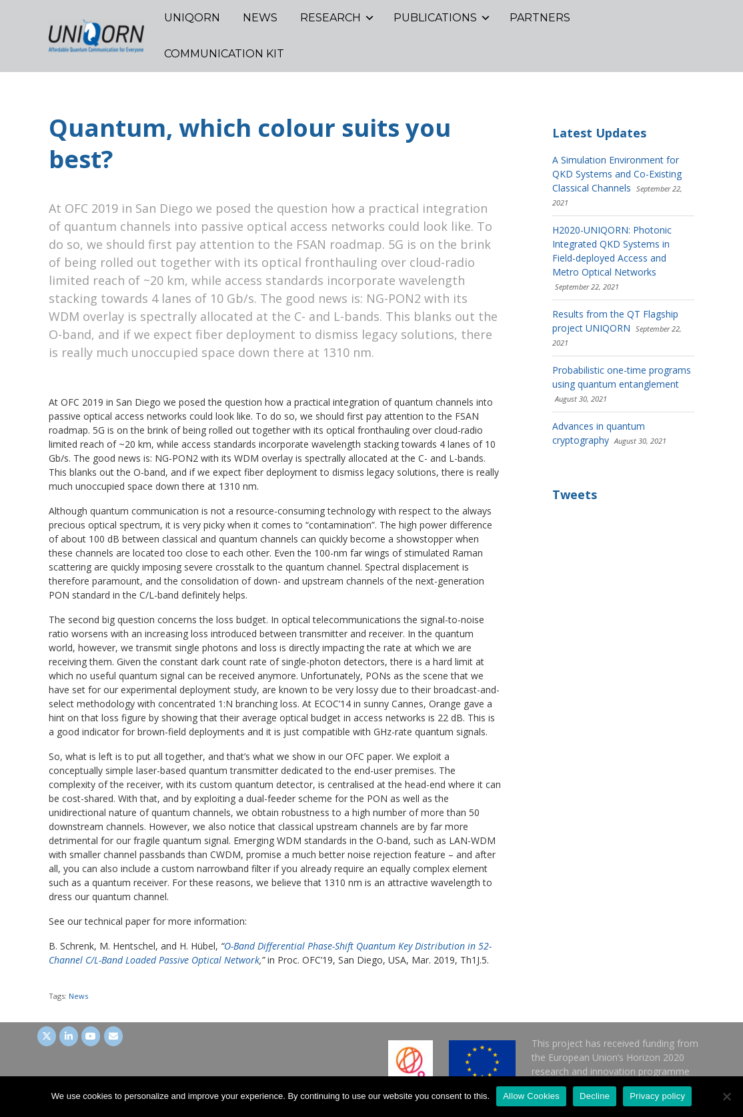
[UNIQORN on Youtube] (90, 1036)
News (78, 996)
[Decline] (726, 1096)
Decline (595, 1096)
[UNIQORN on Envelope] (113, 1036)
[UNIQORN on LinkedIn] (68, 1036)
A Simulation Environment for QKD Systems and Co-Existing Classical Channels (617, 173)
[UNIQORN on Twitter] (46, 1036)
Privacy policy (657, 1096)
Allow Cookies (531, 1096)
